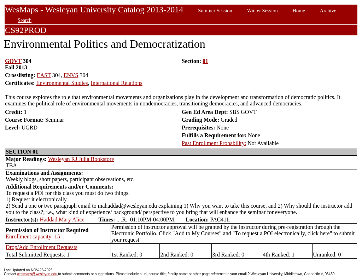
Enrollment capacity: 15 (33, 236)
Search (24, 20)
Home (299, 10)
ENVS (71, 75)
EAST (44, 75)
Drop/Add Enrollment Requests (41, 247)
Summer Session (215, 10)
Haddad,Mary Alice (63, 220)
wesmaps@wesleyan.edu (37, 274)
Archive (328, 10)
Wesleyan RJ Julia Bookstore (81, 159)
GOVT (13, 61)
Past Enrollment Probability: (214, 143)
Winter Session (262, 10)
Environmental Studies (62, 83)
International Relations (116, 83)
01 (205, 61)
